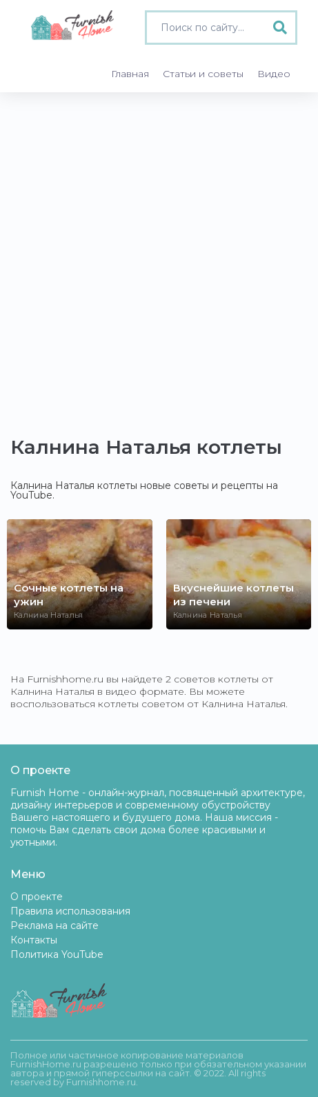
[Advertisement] (159, 258)
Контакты (33, 940)
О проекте (36, 896)
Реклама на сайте (54, 925)
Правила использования (70, 911)
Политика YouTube (56, 954)
